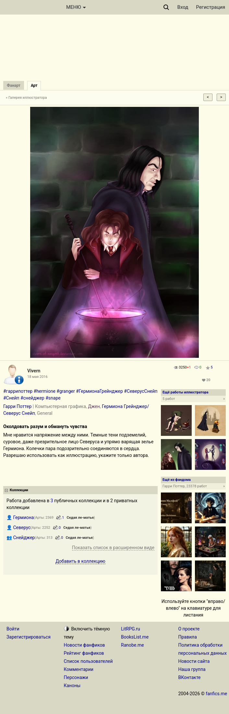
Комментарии (78, 669)
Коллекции (19, 490)
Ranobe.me (132, 645)
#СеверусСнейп (140, 391)
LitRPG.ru (130, 628)
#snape (52, 398)
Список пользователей (88, 661)
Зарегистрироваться (28, 637)
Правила (187, 637)
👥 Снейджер (20, 537)
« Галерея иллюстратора (26, 98)
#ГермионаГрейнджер (99, 391)
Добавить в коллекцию (80, 561)
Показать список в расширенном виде (113, 547)
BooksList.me (135, 637)
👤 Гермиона (20, 517)
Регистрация (210, 7)
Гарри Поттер (17, 406)
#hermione (44, 391)
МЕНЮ (76, 7)
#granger (65, 391)
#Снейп (11, 398)
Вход (182, 7)
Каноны (72, 685)
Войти (12, 628)
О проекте (189, 628)
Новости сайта (194, 661)
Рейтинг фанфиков (84, 653)
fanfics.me (216, 693)
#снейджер (32, 398)
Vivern (33, 370)
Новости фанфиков (84, 645)
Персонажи (76, 677)
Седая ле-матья (80, 518)
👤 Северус (18, 527)
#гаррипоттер (17, 391)
